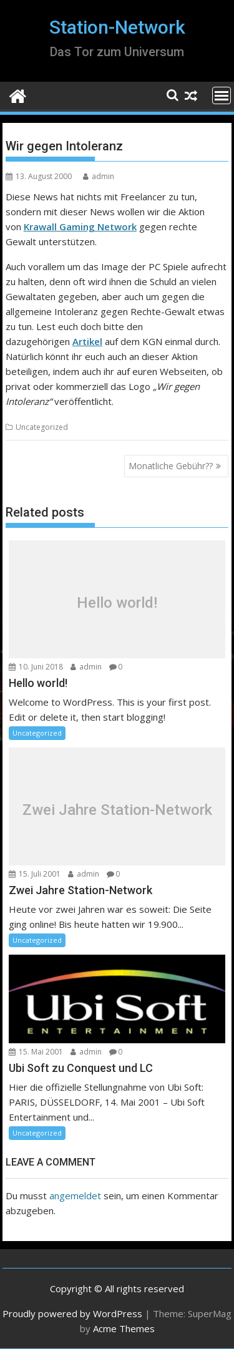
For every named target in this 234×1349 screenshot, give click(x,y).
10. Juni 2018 (36, 666)
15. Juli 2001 (35, 874)
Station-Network (117, 27)
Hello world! (117, 603)
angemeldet (75, 1195)
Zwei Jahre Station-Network (117, 809)
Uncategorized (42, 427)
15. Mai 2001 (36, 1051)
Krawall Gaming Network (80, 226)
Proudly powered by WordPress (72, 1313)
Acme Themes (124, 1328)
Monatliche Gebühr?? (171, 466)
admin (98, 176)
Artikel (87, 341)
